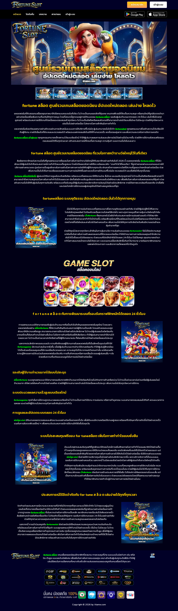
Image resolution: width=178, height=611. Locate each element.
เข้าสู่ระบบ (70, 14)
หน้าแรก (17, 14)
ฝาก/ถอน (56, 14)
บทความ (43, 14)
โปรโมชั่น (30, 14)
